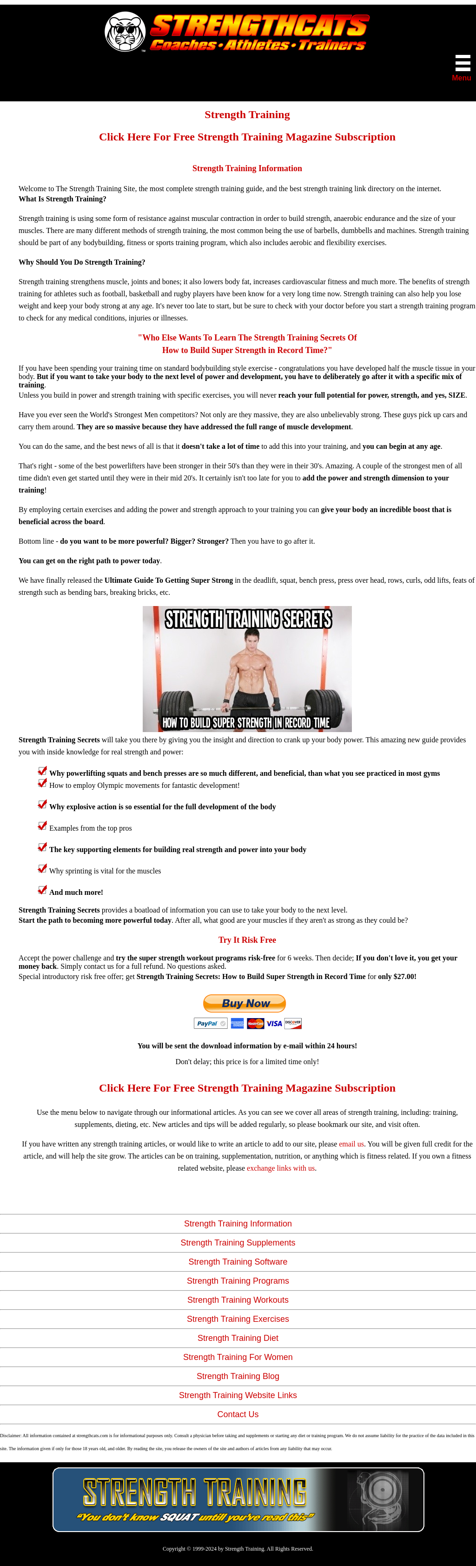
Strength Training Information (238, 1223)
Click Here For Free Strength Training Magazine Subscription (247, 137)
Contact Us (237, 1414)
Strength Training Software (237, 1261)
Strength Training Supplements (237, 1242)
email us (351, 1144)
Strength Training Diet (238, 1338)
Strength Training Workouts (238, 1300)
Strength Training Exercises (238, 1319)
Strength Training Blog (238, 1376)
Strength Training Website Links (238, 1395)
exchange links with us (281, 1168)
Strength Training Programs (238, 1281)
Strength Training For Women (238, 1357)
